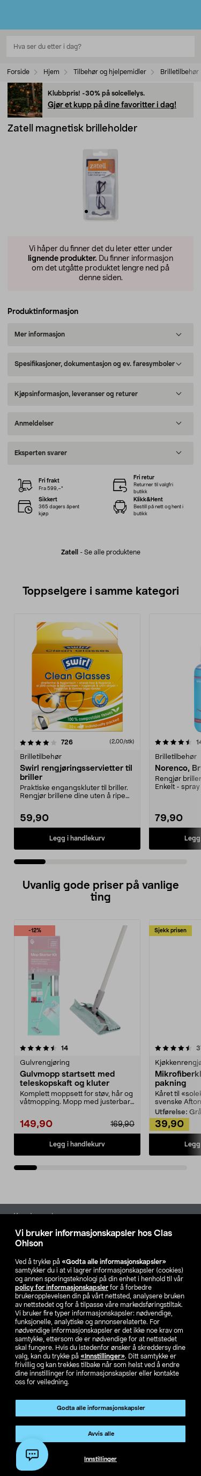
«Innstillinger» (102, 1356)
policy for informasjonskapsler (61, 1287)
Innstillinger (100, 1459)
